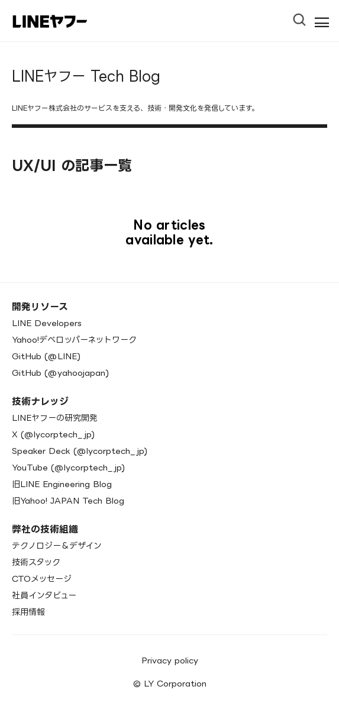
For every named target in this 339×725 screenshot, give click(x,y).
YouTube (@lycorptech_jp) (68, 467)
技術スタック (36, 562)
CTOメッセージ (42, 578)
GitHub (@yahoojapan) (60, 372)
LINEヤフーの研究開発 (55, 417)
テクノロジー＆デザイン (57, 545)
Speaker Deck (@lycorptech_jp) (79, 450)
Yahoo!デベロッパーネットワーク (74, 339)
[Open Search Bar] (304, 15)
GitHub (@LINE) (46, 356)
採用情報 (28, 611)
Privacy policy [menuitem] (169, 660)
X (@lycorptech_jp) (53, 434)
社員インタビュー (44, 595)
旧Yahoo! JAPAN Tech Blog (68, 500)
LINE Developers (47, 322)
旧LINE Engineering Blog (62, 483)
